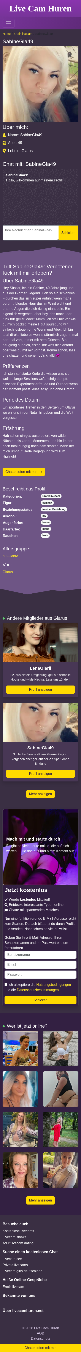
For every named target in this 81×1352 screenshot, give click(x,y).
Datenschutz (40, 1338)
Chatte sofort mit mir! (23, 472)
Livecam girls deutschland (22, 1271)
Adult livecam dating (18, 1243)
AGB (40, 1333)
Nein (45, 535)
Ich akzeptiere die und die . (38, 987)
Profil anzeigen (40, 689)
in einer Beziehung (53, 509)
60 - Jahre (10, 556)
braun (45, 522)
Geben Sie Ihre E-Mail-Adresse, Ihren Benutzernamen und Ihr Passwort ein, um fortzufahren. (40, 947)
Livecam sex (12, 1259)
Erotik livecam (23, 33)
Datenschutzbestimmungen (38, 990)
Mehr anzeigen (40, 794)
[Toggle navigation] (9, 23)
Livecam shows (14, 1237)
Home (7, 33)
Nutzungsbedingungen (53, 985)
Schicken (68, 233)
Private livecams (15, 1265)
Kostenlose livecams (18, 1231)
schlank (47, 502)
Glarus (8, 572)
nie (44, 515)
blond (45, 528)
